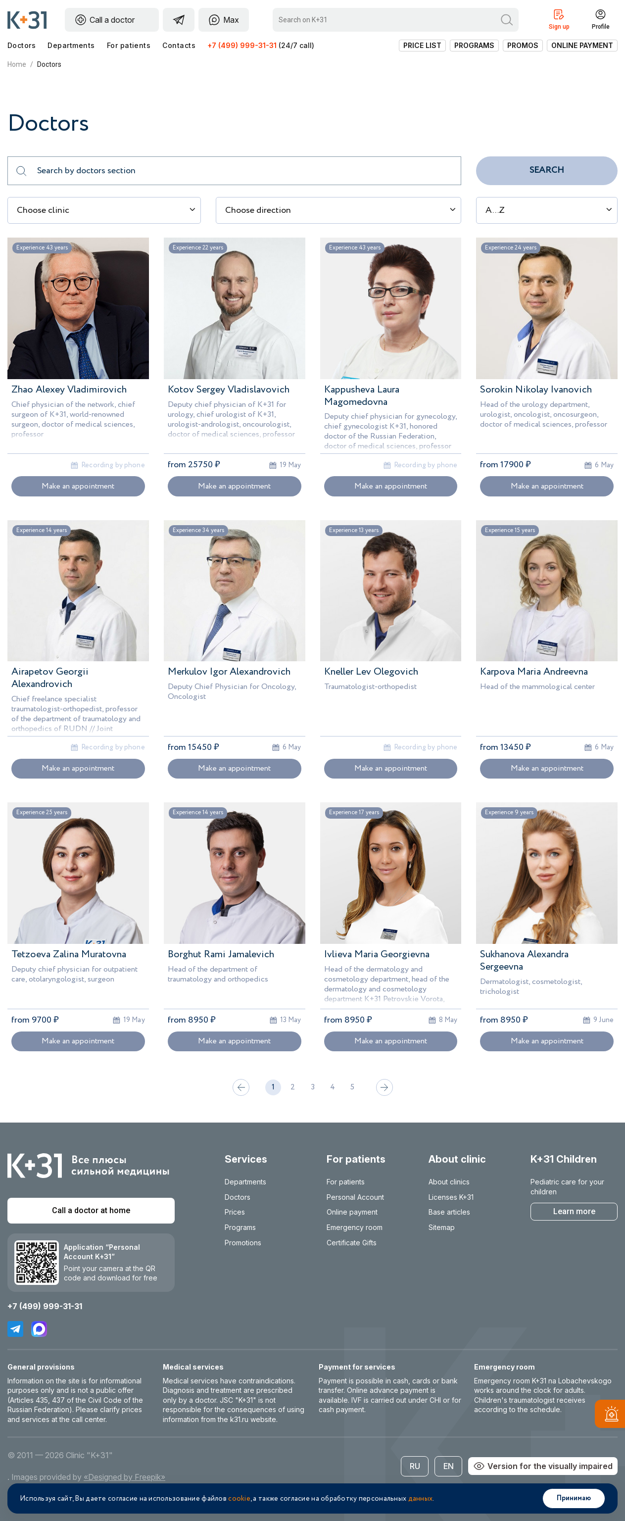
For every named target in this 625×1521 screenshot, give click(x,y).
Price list (422, 45)
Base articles (449, 1212)
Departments (71, 45)
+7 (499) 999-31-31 (242, 45)
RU (415, 1466)
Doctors (21, 45)
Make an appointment (78, 486)
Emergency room (355, 1227)
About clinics (449, 1182)
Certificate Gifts (352, 1242)
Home (16, 64)
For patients (129, 45)
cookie (239, 1499)
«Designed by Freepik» (124, 1477)
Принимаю (574, 1498)
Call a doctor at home (91, 1210)
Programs (474, 45)
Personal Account (355, 1197)
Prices (235, 1212)
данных (420, 1499)
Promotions (243, 1242)
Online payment (582, 45)
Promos (522, 45)
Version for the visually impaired (543, 1466)
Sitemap (442, 1227)
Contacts (178, 45)
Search (546, 170)
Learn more (574, 1211)
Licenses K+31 (451, 1197)
